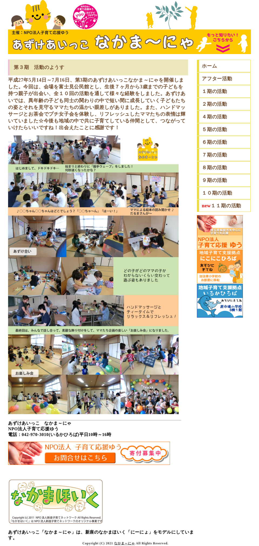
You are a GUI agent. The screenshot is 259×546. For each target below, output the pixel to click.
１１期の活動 (221, 205)
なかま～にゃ (124, 543)
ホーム (209, 66)
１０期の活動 (217, 193)
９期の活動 (214, 180)
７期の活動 (214, 155)
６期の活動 (214, 142)
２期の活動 (214, 104)
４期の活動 (214, 116)
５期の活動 (214, 129)
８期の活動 (214, 167)
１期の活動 (214, 91)
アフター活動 (217, 78)
